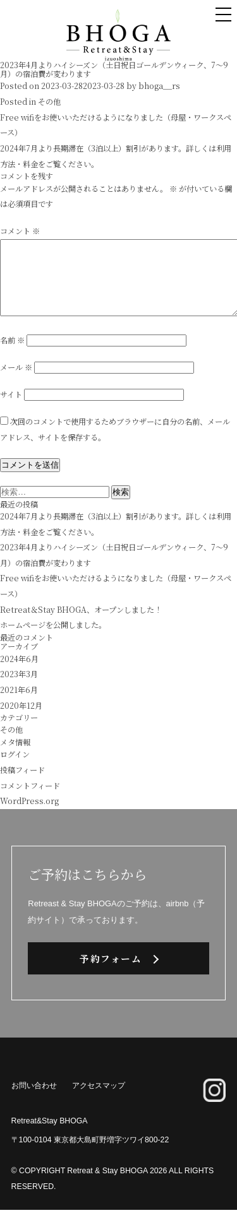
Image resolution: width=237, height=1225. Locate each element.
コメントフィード (30, 801)
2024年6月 (19, 674)
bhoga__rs (159, 86)
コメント (20, 231)
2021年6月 (19, 705)
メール (16, 382)
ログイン (15, 769)
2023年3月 (19, 689)
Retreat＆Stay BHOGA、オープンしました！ (81, 624)
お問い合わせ (34, 1100)
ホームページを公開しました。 (53, 640)
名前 (12, 355)
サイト (11, 409)
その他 (49, 101)
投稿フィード (22, 785)
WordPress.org (29, 816)
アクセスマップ (98, 1100)
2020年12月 (21, 720)
